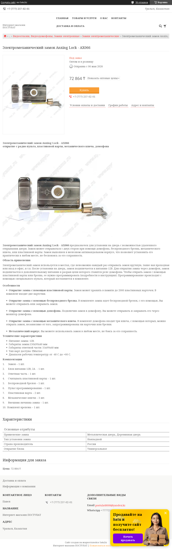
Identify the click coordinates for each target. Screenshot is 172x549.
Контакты (118, 18)
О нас (104, 18)
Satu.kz (103, 542)
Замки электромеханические (100, 36)
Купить (84, 90)
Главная (62, 18)
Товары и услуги (84, 18)
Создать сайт (8, 2)
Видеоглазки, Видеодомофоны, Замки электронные (46, 36)
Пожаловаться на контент (104, 545)
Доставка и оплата (70, 26)
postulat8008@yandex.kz (110, 505)
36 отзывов (141, 2)
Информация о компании (19, 486)
